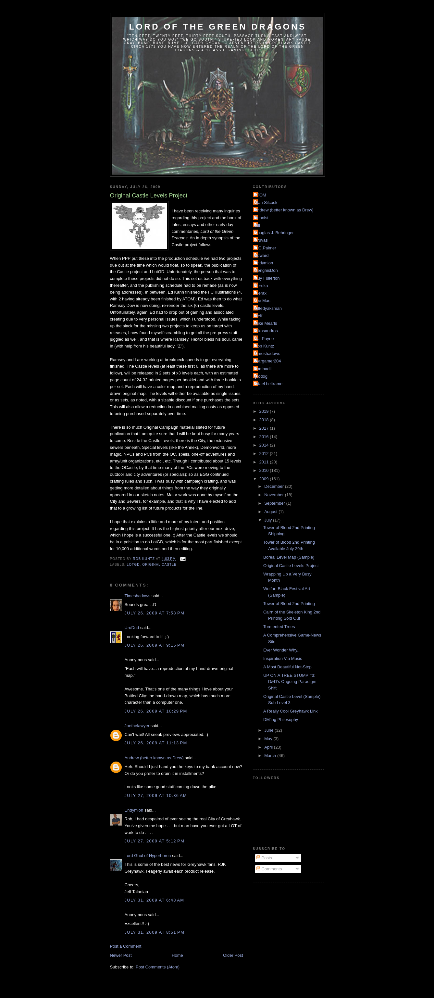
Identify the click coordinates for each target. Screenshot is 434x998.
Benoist (261, 217)
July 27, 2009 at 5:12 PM (155, 841)
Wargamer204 (267, 361)
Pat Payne (264, 338)
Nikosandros (266, 330)
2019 (264, 411)
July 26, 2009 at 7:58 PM (155, 613)
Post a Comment (126, 946)
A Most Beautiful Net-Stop (287, 666)
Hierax (260, 293)
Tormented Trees (279, 626)
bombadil (263, 368)
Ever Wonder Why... (282, 650)
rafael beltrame (268, 383)
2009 (264, 478)
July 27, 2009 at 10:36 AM (156, 795)
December (274, 486)
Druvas (261, 240)
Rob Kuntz (264, 346)
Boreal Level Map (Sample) (289, 557)
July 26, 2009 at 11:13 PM (156, 742)
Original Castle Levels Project (291, 565)
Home (177, 955)
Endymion (134, 810)
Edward (261, 255)
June (269, 730)
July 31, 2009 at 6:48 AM (154, 900)
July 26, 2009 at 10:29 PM (156, 711)
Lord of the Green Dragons (217, 27)
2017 (264, 428)
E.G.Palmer (265, 248)
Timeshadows (138, 595)
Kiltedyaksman (268, 308)
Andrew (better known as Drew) (154, 757)
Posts (264, 857)
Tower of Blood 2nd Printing (289, 603)
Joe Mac (262, 300)
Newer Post (121, 955)
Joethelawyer (137, 725)
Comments (269, 868)
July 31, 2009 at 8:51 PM (155, 932)
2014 (264, 445)
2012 (264, 453)
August (271, 511)
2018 (264, 419)
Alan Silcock (266, 202)
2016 (264, 436)
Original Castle (159, 564)
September (275, 503)
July (268, 520)
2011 (264, 462)
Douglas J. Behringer (274, 232)
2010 (264, 470)
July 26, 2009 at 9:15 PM (155, 645)
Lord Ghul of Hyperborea (148, 855)
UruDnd (132, 627)
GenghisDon (266, 270)
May (268, 738)
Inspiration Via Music (282, 658)
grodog (260, 376)
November (274, 494)
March (270, 755)
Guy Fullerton (267, 278)
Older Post (233, 955)
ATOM (260, 195)
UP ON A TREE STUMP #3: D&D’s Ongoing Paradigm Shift (289, 681)
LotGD (133, 564)
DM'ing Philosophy (280, 719)
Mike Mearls (265, 323)
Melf (258, 315)
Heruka (261, 285)
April (269, 747)
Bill (257, 225)
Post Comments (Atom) (158, 967)
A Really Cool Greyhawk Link (290, 711)
